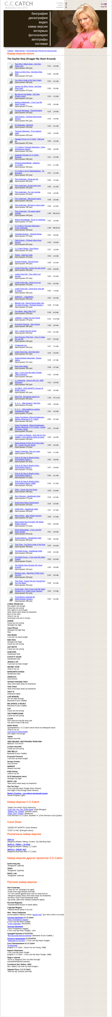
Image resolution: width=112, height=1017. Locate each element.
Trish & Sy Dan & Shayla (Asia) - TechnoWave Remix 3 (27, 475)
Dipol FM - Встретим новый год (27, 397)
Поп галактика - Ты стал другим (27, 192)
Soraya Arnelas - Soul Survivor (26, 262)
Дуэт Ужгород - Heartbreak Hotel (27, 496)
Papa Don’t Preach (15, 814)
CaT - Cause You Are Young (25, 331)
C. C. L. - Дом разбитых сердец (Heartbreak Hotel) (27, 410)
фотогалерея (38, 35)
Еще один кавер (21, 366)
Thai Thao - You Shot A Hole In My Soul (30, 545)
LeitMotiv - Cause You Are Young (27, 318)
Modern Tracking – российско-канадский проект (27, 793)
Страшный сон (21, 345)
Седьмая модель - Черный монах (28, 234)
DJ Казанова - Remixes (24, 125)
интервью (40, 31)
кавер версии (38, 26)
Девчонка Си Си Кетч (16, 941)
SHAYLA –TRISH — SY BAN (18, 845)
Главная (10, 51)
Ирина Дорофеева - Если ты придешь (30, 220)
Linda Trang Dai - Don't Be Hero (27, 352)
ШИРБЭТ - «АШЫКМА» (24, 297)
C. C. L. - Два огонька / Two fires (27, 403)
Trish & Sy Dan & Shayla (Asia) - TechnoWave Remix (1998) (27, 482)
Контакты (60, 5)
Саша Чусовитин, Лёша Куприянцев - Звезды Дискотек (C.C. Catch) (30, 418)
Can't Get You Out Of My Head (20, 810)
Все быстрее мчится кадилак (19, 936)
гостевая (41, 44)
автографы (40, 39)
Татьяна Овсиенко (15, 918)
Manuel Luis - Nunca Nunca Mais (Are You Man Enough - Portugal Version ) (29, 304)
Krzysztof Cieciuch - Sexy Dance (27, 324)
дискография (38, 18)
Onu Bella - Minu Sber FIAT (25, 311)
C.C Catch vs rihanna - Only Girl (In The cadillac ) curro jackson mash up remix (30, 436)
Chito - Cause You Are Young (26, 490)
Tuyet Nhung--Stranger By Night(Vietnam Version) (25, 598)
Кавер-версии (20, 51)
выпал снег (37, 915)
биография (40, 13)
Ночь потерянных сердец (18, 920)
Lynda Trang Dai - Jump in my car (28, 283)
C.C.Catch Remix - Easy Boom (27, 249)
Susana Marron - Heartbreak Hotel (28, 538)
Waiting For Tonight (16, 812)
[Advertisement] (31, 996)
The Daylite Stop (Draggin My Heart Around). (41, 51)
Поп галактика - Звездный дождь (28, 199)
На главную (60, 3)
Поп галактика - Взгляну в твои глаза (29, 205)
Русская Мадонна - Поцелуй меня (28, 111)
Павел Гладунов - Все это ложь (27, 451)
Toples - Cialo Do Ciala (23, 255)
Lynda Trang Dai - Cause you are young (30, 268)
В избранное (59, 7)
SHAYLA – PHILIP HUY (16, 850)
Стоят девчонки (14, 924)
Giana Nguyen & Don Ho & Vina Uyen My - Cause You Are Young (29, 444)
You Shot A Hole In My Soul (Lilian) (28, 80)
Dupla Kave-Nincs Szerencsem (27, 503)
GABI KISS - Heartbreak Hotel (26, 509)
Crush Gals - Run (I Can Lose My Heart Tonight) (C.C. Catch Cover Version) (30, 590)
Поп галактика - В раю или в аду (28, 186)
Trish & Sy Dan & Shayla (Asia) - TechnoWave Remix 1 (27, 459)
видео (43, 22)
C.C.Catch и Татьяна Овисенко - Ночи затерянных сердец (30, 148)
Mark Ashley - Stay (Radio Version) (28, 516)
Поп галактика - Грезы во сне (26, 179)
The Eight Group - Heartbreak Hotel (28, 551)
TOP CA (10, 840)
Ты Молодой (12, 945)
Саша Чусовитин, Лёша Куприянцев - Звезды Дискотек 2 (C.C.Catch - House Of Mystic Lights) (30, 427)
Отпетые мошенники (16, 939)
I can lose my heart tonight (17, 732)
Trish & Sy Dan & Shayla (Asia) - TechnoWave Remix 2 (27, 466)
